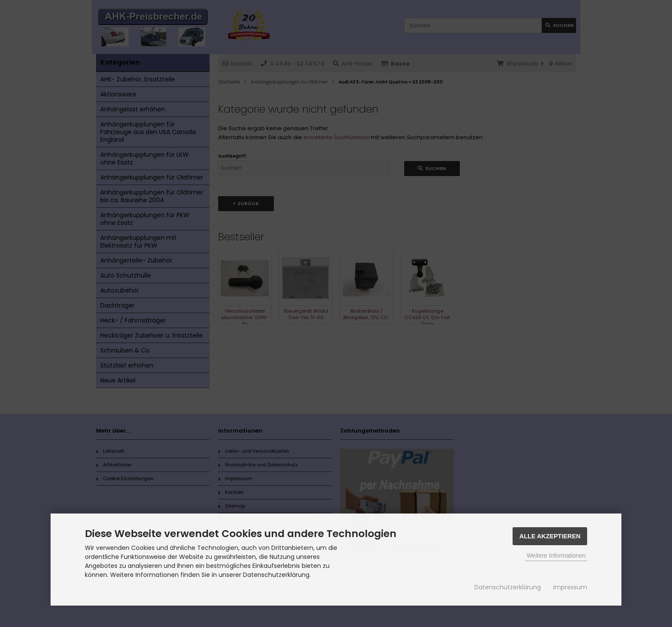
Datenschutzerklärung (507, 587)
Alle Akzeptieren (550, 536)
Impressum (570, 587)
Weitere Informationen (556, 555)
